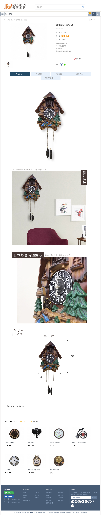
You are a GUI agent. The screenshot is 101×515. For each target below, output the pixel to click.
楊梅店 (25, 492)
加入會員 (60, 495)
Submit (94, 497)
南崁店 (25, 495)
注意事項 (79, 74)
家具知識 (60, 500)
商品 (9, 20)
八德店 (37, 492)
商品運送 (59, 74)
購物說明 (49, 495)
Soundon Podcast (92, 501)
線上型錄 (49, 500)
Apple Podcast (86, 501)
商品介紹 (19, 74)
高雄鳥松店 (26, 500)
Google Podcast (89, 501)
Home (5, 20)
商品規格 (39, 74)
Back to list (94, 20)
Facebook (76, 501)
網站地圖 (84, 512)
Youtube (72, 501)
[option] (29, 41)
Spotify (82, 501)
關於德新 (49, 492)
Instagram (79, 501)
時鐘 (15, 20)
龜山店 (37, 495)
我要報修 (49, 498)
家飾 (12, 20)
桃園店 (25, 498)
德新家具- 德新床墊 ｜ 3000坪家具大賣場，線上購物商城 (15, 6)
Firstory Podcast (72, 505)
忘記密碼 (60, 498)
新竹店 (37, 498)
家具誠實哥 (49, 503)
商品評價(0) (49, 78)
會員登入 (60, 492)
